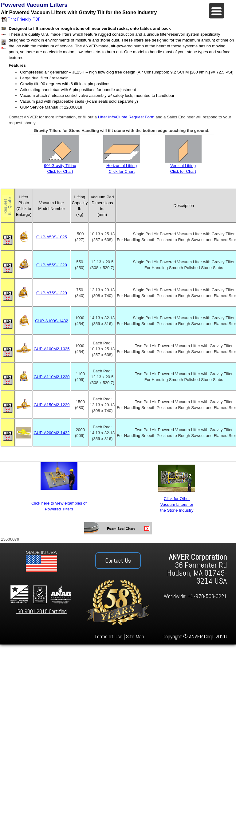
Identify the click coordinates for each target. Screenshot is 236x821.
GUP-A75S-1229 (51, 293)
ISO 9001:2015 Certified (41, 611)
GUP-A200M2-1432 (51, 432)
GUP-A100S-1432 (51, 321)
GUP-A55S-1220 (51, 265)
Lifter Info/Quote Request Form (126, 117)
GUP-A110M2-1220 (51, 377)
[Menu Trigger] (216, 10)
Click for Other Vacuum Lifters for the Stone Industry (176, 504)
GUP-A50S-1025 (51, 237)
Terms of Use (108, 636)
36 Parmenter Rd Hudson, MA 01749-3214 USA (197, 569)
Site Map (135, 636)
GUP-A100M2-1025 (51, 349)
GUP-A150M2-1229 (51, 405)
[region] (118, 594)
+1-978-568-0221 (207, 596)
